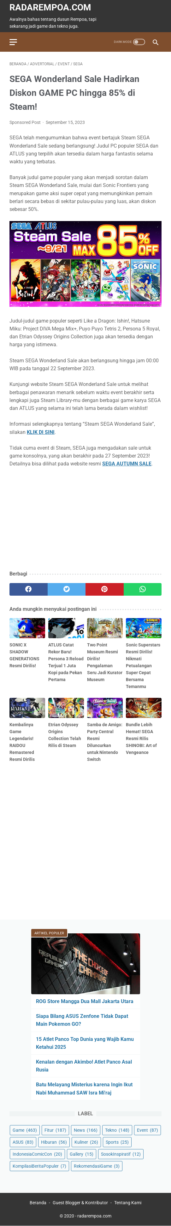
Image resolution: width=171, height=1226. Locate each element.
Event (147, 1130)
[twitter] (67, 589)
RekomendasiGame (97, 1166)
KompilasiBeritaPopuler (39, 1166)
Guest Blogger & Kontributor (80, 1202)
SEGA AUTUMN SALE (126, 464)
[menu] (13, 42)
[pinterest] (105, 589)
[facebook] (28, 589)
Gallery (81, 1154)
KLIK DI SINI (41, 432)
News (85, 1130)
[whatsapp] (143, 589)
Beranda (38, 1202)
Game (25, 1130)
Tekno (117, 1130)
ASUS (23, 1142)
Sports (117, 1142)
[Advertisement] (85, 519)
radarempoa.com (50, 7)
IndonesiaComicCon (37, 1154)
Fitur (55, 1130)
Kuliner (86, 1142)
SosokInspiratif (121, 1154)
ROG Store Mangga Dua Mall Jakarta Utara (84, 1001)
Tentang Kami (127, 1202)
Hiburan (54, 1142)
